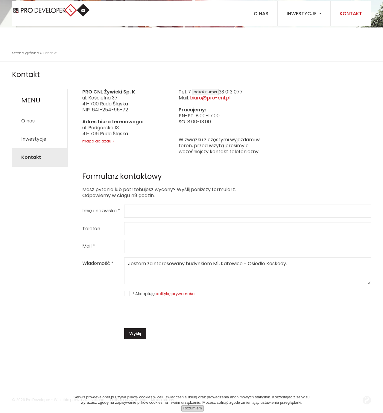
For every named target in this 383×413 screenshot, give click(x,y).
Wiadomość (97, 263)
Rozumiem (192, 408)
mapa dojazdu (96, 141)
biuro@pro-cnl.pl (210, 97)
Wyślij (135, 334)
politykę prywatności (175, 294)
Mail (88, 246)
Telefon (91, 229)
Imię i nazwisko (101, 211)
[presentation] (169, 310)
